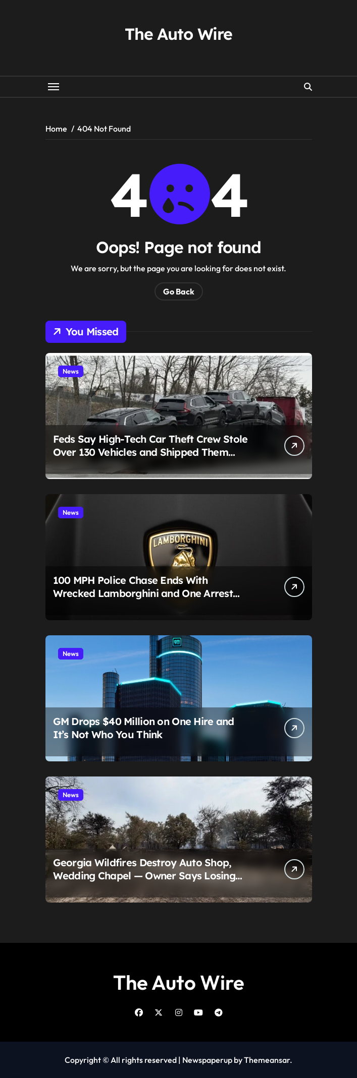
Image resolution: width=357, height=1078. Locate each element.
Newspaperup (207, 1060)
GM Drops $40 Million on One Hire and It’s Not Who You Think (143, 728)
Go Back (178, 291)
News (71, 371)
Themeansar (267, 1060)
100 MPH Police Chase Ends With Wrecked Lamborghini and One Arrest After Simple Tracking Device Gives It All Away (149, 600)
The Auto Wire (178, 34)
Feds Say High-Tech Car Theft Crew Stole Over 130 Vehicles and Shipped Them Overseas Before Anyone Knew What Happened (150, 459)
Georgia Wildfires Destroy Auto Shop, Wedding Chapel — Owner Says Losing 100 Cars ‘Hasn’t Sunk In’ (144, 875)
